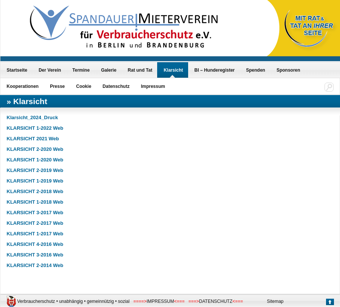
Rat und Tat (140, 70)
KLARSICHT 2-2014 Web (35, 265)
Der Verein (50, 70)
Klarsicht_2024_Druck (32, 117)
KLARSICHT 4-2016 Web (35, 244)
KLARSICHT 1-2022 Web (35, 128)
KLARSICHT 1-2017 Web (35, 233)
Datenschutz (116, 86)
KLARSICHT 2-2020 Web (35, 149)
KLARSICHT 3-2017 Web (35, 212)
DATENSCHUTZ (215, 301)
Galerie (108, 70)
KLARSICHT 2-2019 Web (35, 170)
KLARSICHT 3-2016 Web (35, 255)
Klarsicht (173, 70)
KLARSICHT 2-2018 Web (35, 191)
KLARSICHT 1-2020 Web (35, 160)
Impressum (153, 86)
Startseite (17, 70)
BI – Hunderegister (215, 70)
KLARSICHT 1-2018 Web (35, 202)
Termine (81, 70)
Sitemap (275, 301)
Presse (57, 86)
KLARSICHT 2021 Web (33, 138)
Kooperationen (23, 86)
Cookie (83, 86)
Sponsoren (288, 70)
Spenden (255, 70)
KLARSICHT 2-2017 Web (35, 223)
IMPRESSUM (160, 301)
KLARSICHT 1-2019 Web (35, 181)
